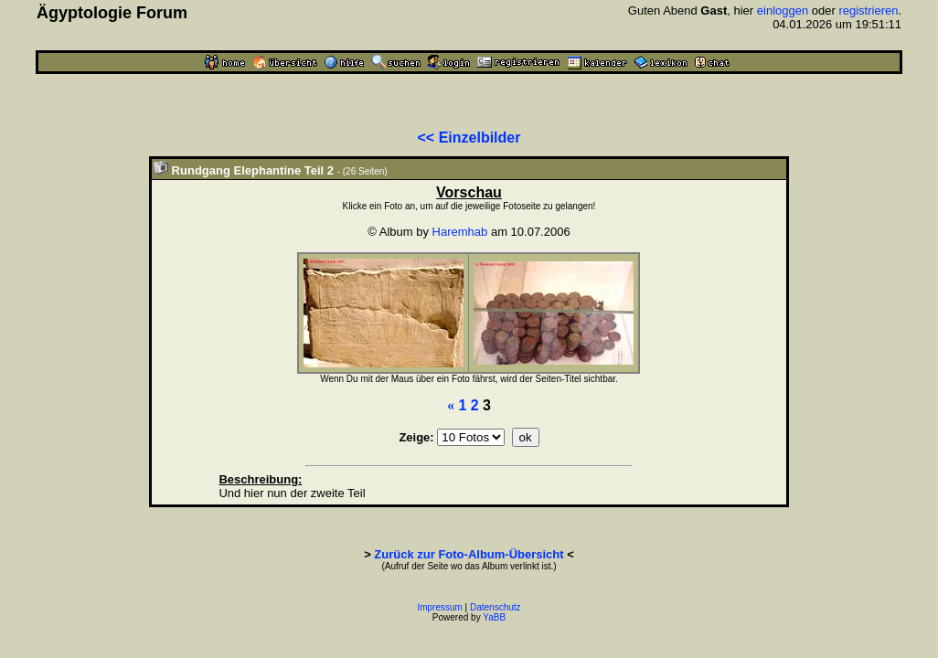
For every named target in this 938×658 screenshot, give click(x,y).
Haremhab (460, 232)
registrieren (868, 10)
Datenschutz (495, 607)
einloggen (782, 10)
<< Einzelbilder (469, 137)
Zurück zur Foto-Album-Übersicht (468, 554)
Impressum (439, 607)
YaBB (494, 617)
